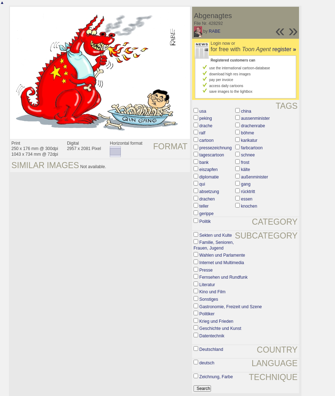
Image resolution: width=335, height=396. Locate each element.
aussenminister (255, 118)
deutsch (206, 362)
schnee (248, 154)
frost (245, 162)
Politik (205, 221)
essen (246, 199)
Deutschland (211, 349)
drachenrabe (253, 125)
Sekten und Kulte (215, 235)
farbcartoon (252, 147)
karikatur (249, 140)
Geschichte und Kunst (220, 328)
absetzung (209, 191)
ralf (202, 132)
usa (202, 111)
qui (202, 184)
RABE (215, 31)
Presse (205, 270)
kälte (245, 169)
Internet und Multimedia (221, 262)
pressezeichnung (215, 147)
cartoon (206, 140)
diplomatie (209, 177)
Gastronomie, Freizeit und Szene (230, 306)
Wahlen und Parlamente (222, 255)
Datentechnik (211, 335)
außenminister (254, 177)
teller (203, 206)
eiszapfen (208, 169)
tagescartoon (211, 154)
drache (205, 125)
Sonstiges (208, 299)
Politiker (207, 313)
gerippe (206, 213)
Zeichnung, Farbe (216, 376)
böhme (247, 132)
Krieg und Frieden (216, 321)
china (246, 111)
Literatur (207, 284)
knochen (249, 206)
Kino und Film (212, 291)
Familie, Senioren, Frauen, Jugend (214, 245)
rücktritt (248, 191)
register (284, 49)
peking (205, 118)
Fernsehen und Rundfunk (223, 277)
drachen (207, 199)
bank (203, 162)
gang (246, 184)
